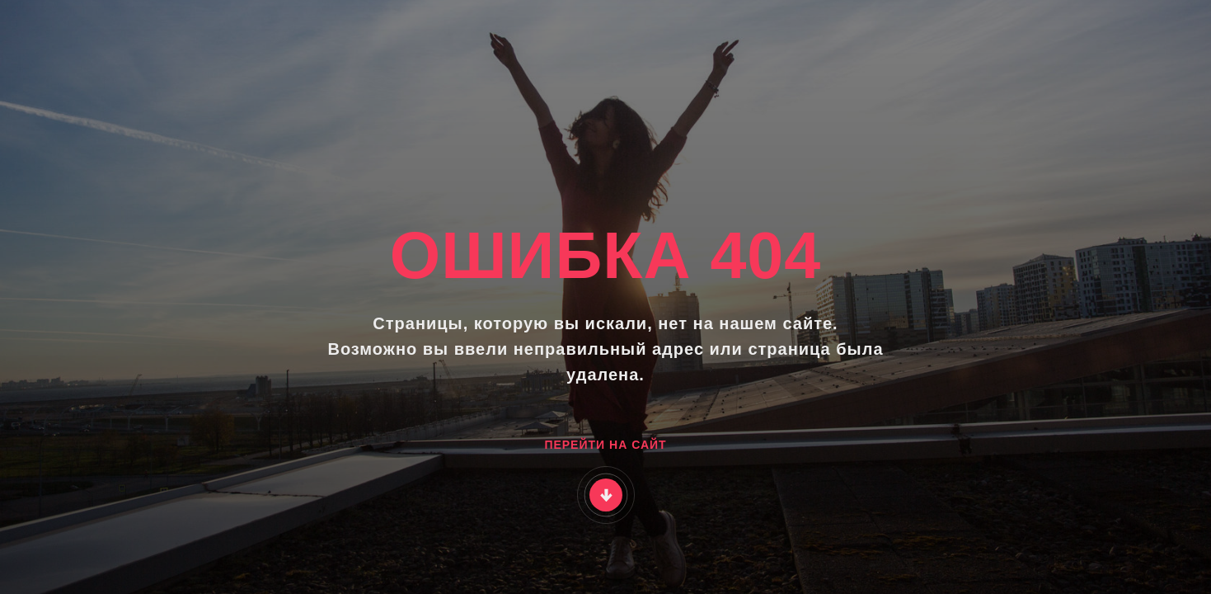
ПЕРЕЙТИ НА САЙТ (605, 444)
